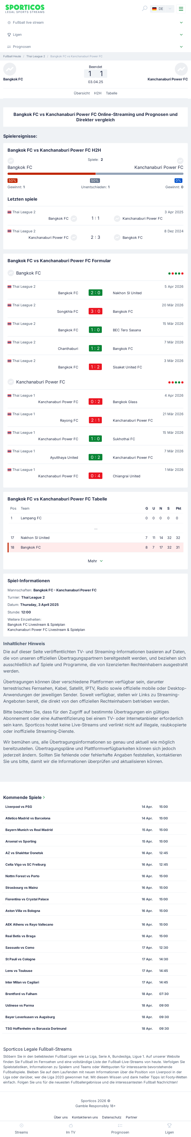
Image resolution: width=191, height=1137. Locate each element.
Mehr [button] (95, 561)
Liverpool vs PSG (18, 807)
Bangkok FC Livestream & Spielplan (36, 625)
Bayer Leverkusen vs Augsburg (30, 1017)
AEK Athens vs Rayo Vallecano (29, 924)
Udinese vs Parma (19, 1005)
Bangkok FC (20, 167)
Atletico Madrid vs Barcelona (27, 818)
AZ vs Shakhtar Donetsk (24, 853)
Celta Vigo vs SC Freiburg (25, 864)
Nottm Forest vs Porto (22, 876)
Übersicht (82, 93)
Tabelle (111, 93)
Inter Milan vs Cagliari (22, 982)
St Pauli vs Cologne (20, 959)
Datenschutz (111, 1117)
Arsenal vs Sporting (20, 841)
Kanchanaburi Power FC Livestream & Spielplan (46, 630)
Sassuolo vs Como (19, 948)
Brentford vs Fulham (21, 994)
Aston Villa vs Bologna (22, 911)
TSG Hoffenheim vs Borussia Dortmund (36, 1028)
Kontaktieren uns (85, 1117)
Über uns (61, 1117)
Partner (131, 1117)
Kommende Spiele (24, 797)
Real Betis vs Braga (20, 936)
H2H (98, 93)
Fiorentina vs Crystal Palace (27, 899)
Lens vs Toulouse (18, 971)
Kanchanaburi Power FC (158, 167)
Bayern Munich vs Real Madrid (29, 830)
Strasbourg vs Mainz (21, 888)
